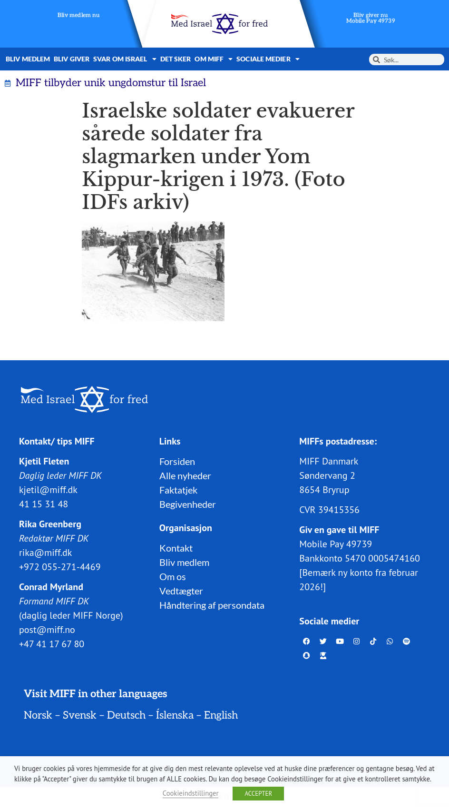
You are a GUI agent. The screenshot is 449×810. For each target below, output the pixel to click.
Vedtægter (181, 590)
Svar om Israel (124, 59)
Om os (172, 576)
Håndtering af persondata (211, 605)
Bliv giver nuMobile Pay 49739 (370, 18)
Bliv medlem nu (79, 15)
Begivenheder (187, 504)
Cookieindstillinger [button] (191, 793)
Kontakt (176, 547)
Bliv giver (71, 59)
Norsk (38, 715)
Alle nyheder (185, 475)
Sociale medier (268, 59)
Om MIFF (214, 59)
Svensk (80, 715)
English (221, 715)
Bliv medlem (28, 59)
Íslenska (175, 715)
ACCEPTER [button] (258, 794)
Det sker (175, 59)
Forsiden (177, 461)
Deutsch (126, 715)
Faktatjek (178, 489)
